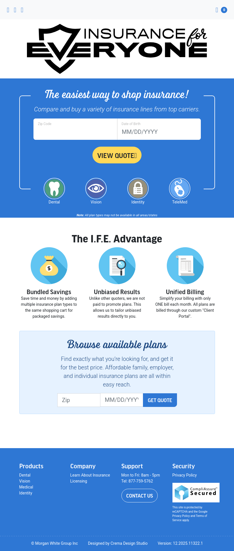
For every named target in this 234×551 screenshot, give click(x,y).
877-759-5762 (140, 481)
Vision (24, 481)
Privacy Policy (184, 475)
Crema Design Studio (129, 543)
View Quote (117, 155)
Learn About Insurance (90, 475)
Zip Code (45, 124)
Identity (25, 493)
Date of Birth (131, 124)
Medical (26, 487)
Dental (25, 475)
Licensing (78, 481)
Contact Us (139, 495)
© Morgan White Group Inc (54, 543)
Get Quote (160, 400)
